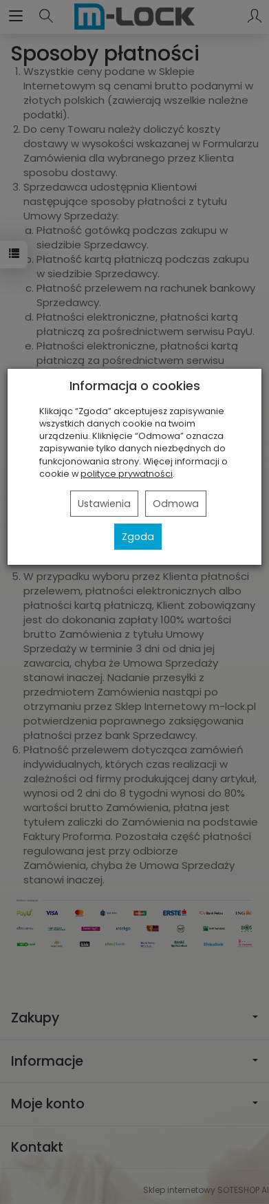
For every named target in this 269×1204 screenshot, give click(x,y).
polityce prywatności (126, 474)
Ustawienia (104, 503)
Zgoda (138, 537)
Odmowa (176, 503)
